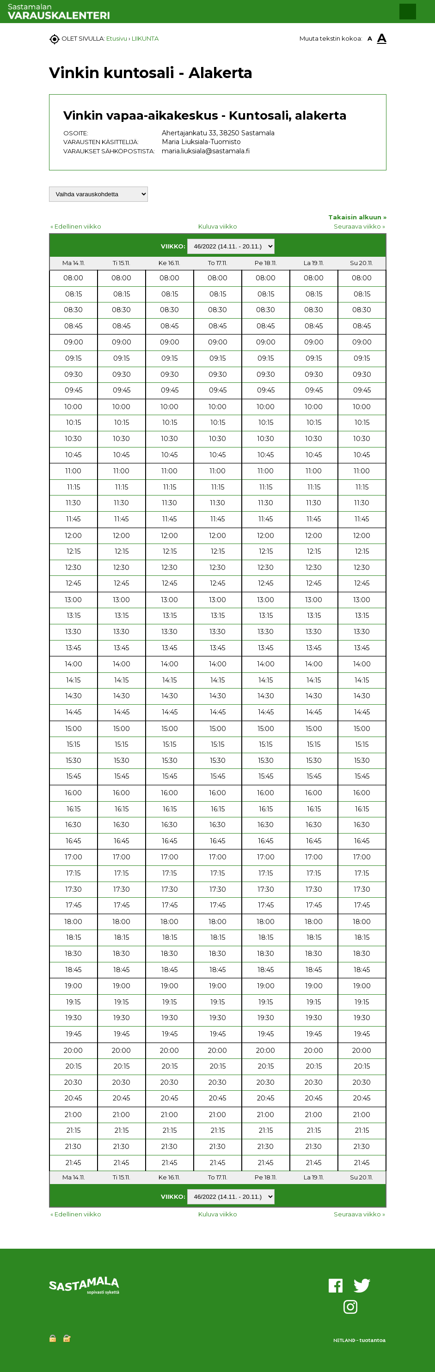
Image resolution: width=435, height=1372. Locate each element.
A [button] (370, 38)
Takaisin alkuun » (357, 217)
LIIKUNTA (145, 38)
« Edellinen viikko (75, 226)
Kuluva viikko (217, 226)
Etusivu (116, 38)
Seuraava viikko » (359, 226)
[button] (407, 11)
